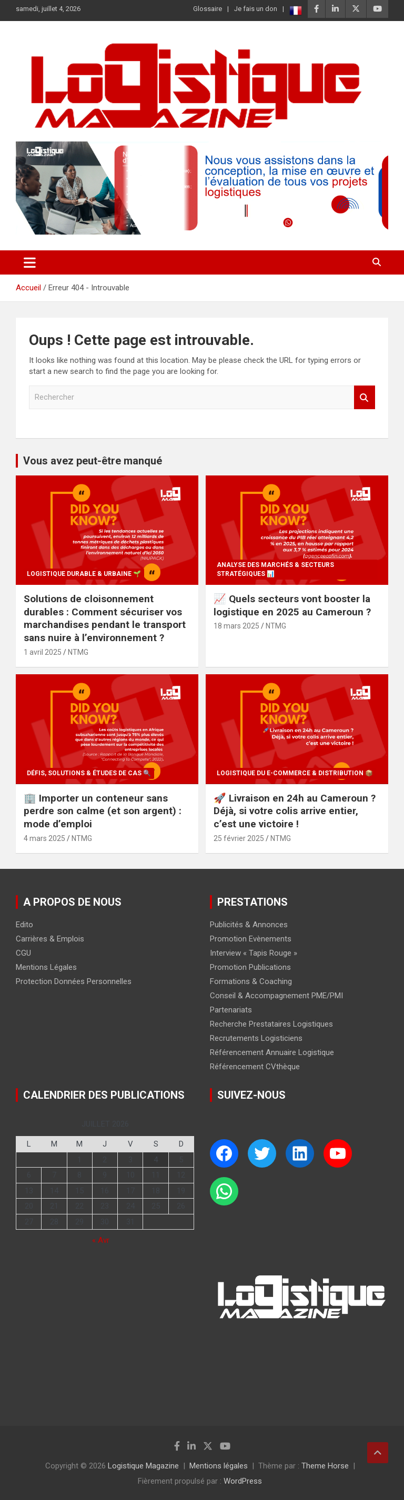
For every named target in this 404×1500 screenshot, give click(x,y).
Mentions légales (218, 1466)
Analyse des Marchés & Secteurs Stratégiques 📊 (275, 569)
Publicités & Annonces (249, 924)
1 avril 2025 (43, 652)
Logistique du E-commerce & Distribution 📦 (295, 773)
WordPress (243, 1481)
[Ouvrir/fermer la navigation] (30, 262)
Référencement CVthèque (255, 1066)
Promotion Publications (250, 967)
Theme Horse (325, 1466)
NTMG (78, 652)
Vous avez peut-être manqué (92, 460)
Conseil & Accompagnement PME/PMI (276, 995)
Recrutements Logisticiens (256, 1038)
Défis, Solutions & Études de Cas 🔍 (89, 773)
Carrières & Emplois (50, 939)
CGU (23, 953)
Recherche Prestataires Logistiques (271, 1024)
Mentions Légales (46, 967)
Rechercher (364, 397)
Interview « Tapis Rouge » (253, 953)
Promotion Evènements (250, 939)
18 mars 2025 (236, 626)
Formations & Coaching (251, 981)
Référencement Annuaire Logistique (272, 1052)
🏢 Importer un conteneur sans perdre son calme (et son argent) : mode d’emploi (102, 811)
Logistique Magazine (143, 1466)
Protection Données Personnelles (74, 981)
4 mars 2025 (44, 838)
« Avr (100, 1240)
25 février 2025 (239, 838)
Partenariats (231, 1010)
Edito (24, 924)
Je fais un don (255, 9)
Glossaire (207, 9)
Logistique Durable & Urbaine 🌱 (84, 573)
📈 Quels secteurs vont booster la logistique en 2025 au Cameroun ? (292, 605)
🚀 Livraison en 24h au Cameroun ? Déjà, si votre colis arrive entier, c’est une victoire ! (295, 811)
